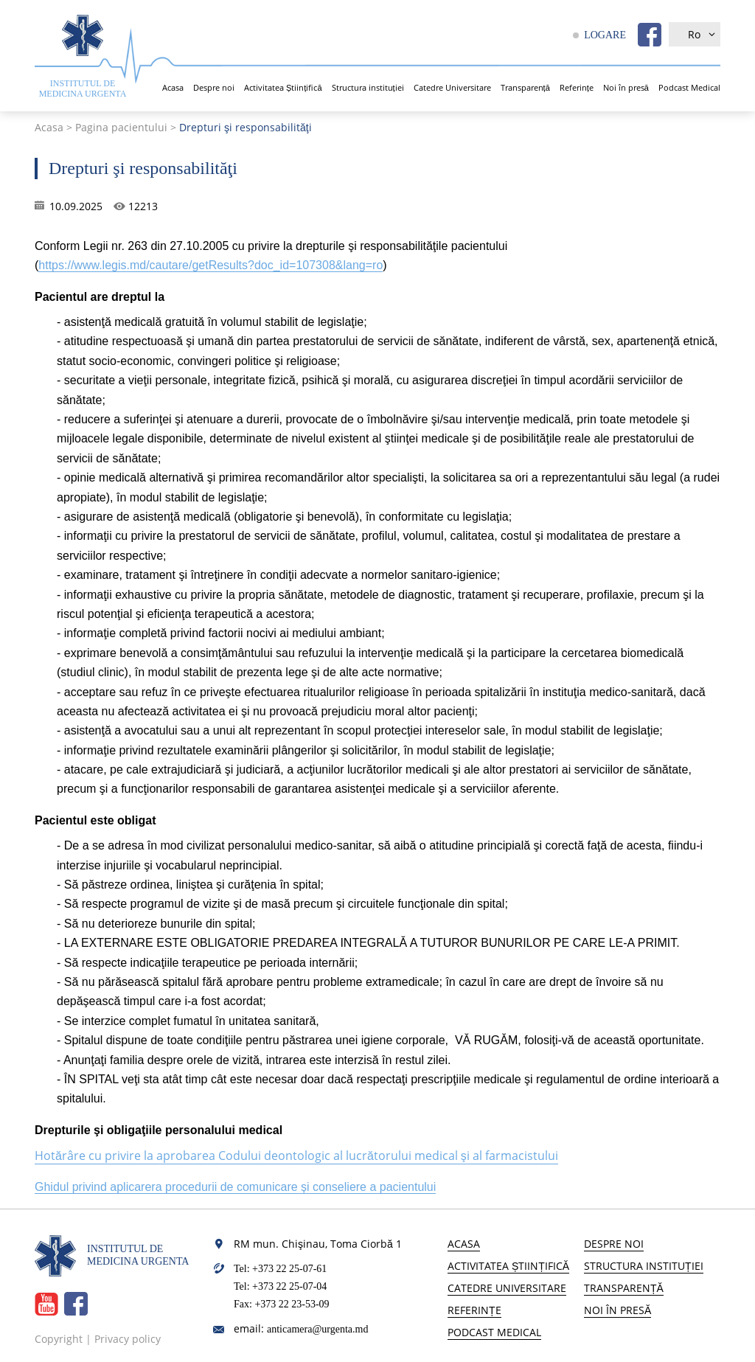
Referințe (577, 87)
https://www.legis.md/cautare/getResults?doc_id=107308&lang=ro (210, 265)
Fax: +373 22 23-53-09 (282, 1304)
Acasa (173, 87)
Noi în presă (626, 87)
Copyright (59, 1339)
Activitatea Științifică (283, 87)
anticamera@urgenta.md (317, 1329)
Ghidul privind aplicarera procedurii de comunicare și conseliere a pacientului (235, 1187)
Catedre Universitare (452, 87)
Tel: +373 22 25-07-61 (280, 1268)
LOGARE (605, 35)
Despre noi (213, 87)
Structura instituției (368, 87)
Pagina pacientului (121, 127)
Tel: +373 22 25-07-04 (280, 1286)
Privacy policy (127, 1339)
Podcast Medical (689, 87)
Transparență (525, 87)
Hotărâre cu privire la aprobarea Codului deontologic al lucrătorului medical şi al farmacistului (296, 1155)
